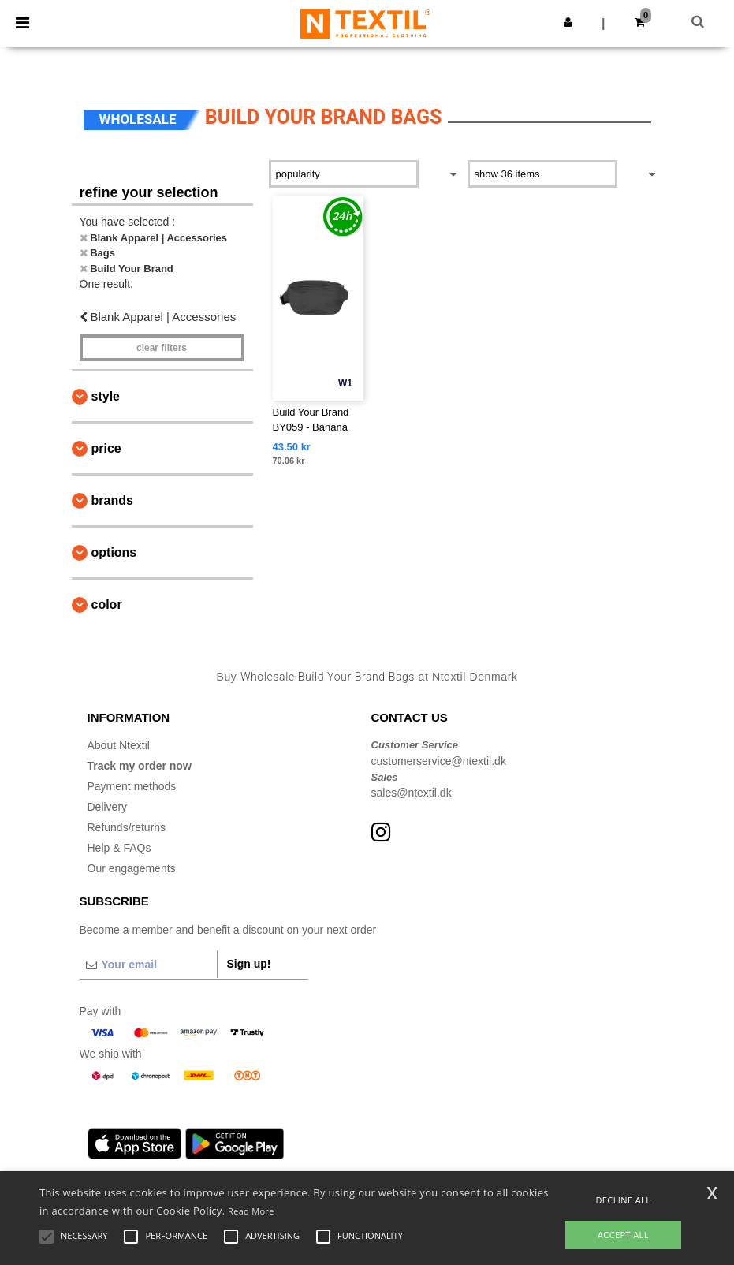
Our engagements (132, 868)
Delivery (108, 806)
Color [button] (106, 604)
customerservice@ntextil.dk (438, 761)
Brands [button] (112, 500)
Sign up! (249, 963)
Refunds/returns (127, 827)
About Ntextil (119, 745)
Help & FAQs (119, 847)
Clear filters (161, 347)
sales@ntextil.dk (411, 792)
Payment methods (132, 786)
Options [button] (114, 552)
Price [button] (106, 448)
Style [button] (105, 396)
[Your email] (148, 964)
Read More (251, 1211)
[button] (568, 22)
